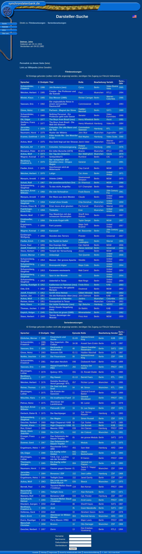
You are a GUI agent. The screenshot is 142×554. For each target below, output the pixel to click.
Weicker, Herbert (28, 92)
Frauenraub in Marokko (60, 299)
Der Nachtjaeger (58, 413)
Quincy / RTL (56, 372)
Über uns (5, 33)
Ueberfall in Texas (57, 281)
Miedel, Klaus (27, 98)
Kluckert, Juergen (29, 504)
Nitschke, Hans (28, 398)
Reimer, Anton (27, 301)
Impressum (53, 552)
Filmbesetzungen (37, 23)
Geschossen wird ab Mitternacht (59, 168)
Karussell (53, 231)
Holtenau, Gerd (28, 512)
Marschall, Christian (25, 524)
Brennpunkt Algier (58, 265)
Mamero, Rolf (27, 496)
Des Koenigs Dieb (57, 245)
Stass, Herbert (27, 251)
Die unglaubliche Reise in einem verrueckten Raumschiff (61, 104)
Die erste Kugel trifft (59, 220)
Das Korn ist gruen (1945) (61, 312)
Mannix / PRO (56, 428)
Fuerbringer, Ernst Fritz (26, 210)
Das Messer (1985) (58, 98)
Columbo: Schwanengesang (62, 147)
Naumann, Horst (28, 133)
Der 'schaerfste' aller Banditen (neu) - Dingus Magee (60, 162)
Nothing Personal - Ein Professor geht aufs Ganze (62, 115)
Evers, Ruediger (28, 520)
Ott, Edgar (25, 119)
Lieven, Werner (28, 255)
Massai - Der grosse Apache (62, 260)
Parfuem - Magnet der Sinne (62, 110)
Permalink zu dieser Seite (32, 63)
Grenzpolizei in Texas (59, 301)
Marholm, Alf (27, 147)
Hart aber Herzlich (59, 362)
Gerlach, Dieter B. (29, 413)
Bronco (53, 524)
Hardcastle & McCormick (56, 348)
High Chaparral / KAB (60, 422)
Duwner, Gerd (27, 443)
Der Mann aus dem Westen (62, 197)
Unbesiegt (54, 255)
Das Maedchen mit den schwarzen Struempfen (60, 215)
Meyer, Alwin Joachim (27, 432)
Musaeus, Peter (28, 151)
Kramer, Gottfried (29, 137)
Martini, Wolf (27, 215)
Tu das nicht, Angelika (59, 187)
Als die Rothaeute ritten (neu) (63, 296)
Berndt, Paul (26, 487)
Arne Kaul (116, 552)
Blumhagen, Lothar (26, 372)
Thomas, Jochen (28, 308)
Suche (4, 24)
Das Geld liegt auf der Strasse (63, 142)
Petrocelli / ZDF (57, 408)
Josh (52, 504)
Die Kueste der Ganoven (57, 392)
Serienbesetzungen (57, 23)
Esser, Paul (26, 245)
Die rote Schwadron (58, 192)
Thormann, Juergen (26, 463)
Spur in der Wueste (58, 275)
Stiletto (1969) (55, 178)
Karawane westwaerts (59, 270)
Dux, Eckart (26, 428)
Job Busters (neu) (57, 87)
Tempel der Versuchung (60, 251)
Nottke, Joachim (28, 356)
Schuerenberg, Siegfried (28, 186)
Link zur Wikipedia (28, 67)
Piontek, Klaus (27, 425)
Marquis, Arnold (28, 178)
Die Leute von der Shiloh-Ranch (58, 481)
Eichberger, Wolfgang (26, 236)
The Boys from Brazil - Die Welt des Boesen (61, 123)
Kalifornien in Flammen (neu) (63, 285)
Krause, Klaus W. (29, 206)
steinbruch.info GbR (74, 552)
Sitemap (44, 552)
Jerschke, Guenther (25, 128)
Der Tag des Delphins (59, 154)
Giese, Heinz (27, 110)
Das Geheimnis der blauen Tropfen (59, 437)
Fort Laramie (55, 226)
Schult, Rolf (26, 183)
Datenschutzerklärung (91, 552)
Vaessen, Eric (27, 104)
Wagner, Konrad (28, 157)
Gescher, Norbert (29, 422)
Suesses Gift (56, 352)
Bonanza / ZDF (57, 473)
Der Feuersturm (57, 356)
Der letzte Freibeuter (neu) (61, 304)
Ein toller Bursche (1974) (61, 151)
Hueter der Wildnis (58, 133)
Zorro (53, 529)
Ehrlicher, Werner (29, 338)
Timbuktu (53, 210)
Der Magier (55, 418)
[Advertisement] (89, 44)
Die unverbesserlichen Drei (62, 183)
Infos (3, 30)
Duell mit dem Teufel (59, 248)
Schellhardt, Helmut (26, 500)
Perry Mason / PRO (59, 520)
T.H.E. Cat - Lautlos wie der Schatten (59, 458)
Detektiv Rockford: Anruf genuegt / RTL (60, 382)
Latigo (52, 173)
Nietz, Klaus (26, 304)
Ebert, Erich (26, 516)
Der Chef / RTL (57, 432)
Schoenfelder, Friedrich (27, 87)
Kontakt (35, 552)
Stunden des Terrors (59, 236)
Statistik (4, 27)
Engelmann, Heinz (29, 448)
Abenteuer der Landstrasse (57, 403)
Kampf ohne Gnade (58, 202)
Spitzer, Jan (26, 296)
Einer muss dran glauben (61, 206)
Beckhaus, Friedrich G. (26, 162)
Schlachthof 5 (55, 157)
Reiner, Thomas (28, 387)
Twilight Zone (56, 478)
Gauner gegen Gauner (61, 468)
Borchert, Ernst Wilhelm (28, 192)
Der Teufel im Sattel (58, 241)
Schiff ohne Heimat (58, 293)
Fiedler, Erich (27, 168)
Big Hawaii (55, 377)
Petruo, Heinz (27, 403)
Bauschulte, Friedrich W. (26, 492)
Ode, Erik (25, 289)
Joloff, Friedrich (28, 248)
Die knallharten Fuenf (60, 398)
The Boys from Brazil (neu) (62, 119)
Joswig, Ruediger (29, 285)
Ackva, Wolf (26, 142)
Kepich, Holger (28, 312)
